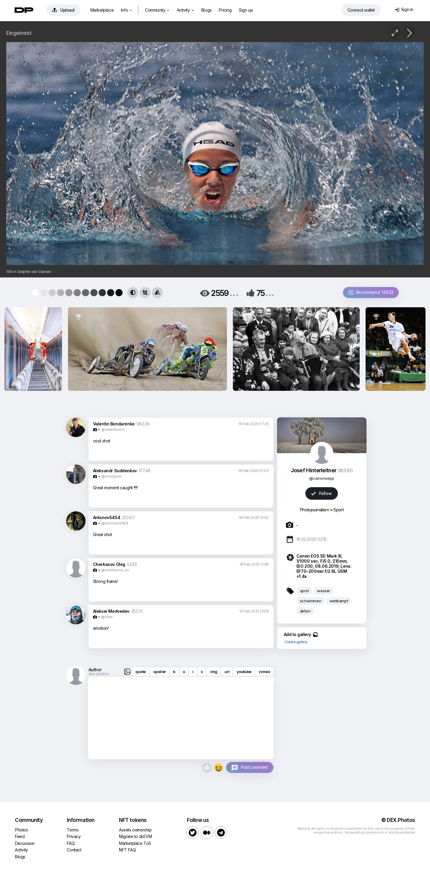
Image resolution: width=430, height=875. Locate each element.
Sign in (404, 9)
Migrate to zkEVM (135, 836)
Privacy (74, 836)
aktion (305, 611)
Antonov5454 (106, 517)
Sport (338, 510)
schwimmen (310, 600)
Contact (74, 849)
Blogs (206, 10)
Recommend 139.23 (371, 292)
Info (126, 10)
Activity (185, 10)
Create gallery (295, 642)
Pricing (225, 10)
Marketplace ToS (135, 843)
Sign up (246, 10)
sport (304, 590)
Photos (21, 829)
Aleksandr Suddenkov (115, 470)
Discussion (25, 843)
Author (95, 669)
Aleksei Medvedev (111, 611)
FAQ (71, 843)
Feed (19, 836)
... (234, 292)
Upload (63, 10)
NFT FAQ (127, 849)
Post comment (254, 767)
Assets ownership (135, 829)
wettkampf (339, 600)
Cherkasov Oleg (109, 564)
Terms (72, 829)
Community (157, 10)
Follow (321, 493)
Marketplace (102, 10)
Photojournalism (314, 510)
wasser (323, 590)
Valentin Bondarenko (114, 423)
